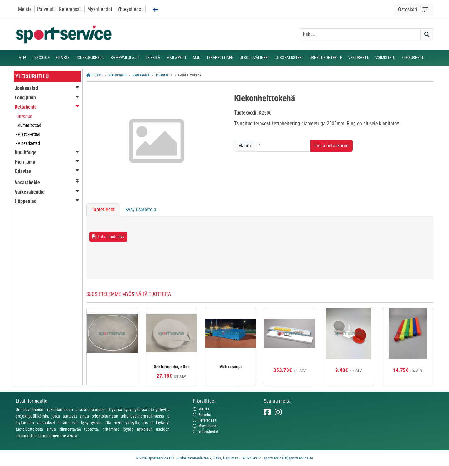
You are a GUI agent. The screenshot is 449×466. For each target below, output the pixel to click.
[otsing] (360, 34)
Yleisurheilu (118, 75)
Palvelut (45, 9)
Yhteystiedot (130, 9)
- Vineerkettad (28, 143)
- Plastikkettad (28, 134)
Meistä (25, 9)
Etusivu (94, 75)
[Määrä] (283, 146)
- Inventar (24, 116)
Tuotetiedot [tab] (103, 210)
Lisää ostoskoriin (331, 146)
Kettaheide (141, 75)
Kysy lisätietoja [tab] (140, 210)
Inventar (162, 75)
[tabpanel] (259, 247)
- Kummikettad (28, 125)
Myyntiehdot (99, 9)
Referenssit (70, 9)
